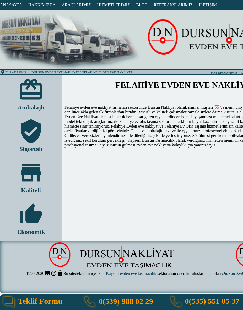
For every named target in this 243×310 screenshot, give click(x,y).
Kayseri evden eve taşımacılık (131, 273)
